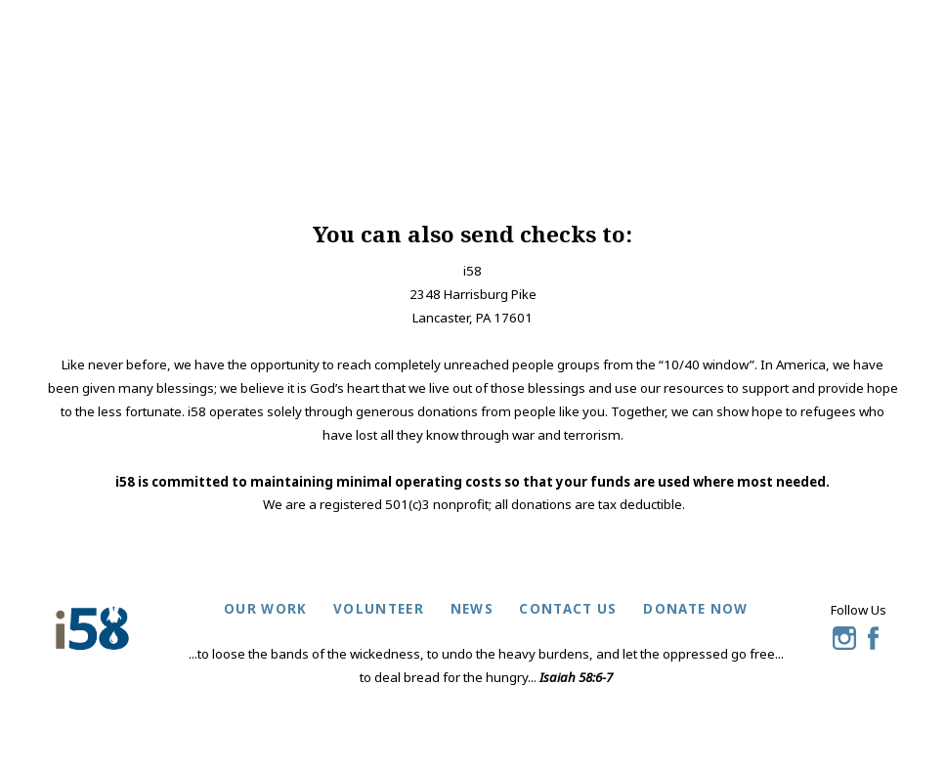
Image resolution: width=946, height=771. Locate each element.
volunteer (378, 609)
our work (266, 609)
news (472, 609)
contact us (568, 609)
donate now (695, 609)
